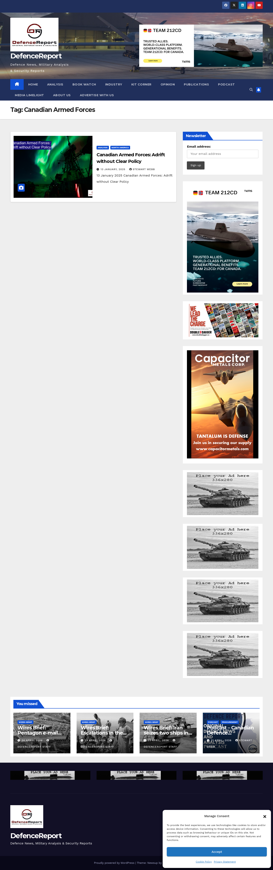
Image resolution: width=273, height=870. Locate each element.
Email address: (199, 146)
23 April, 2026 (96, 740)
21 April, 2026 (221, 740)
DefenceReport (36, 56)
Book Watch (84, 84)
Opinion (168, 84)
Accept (216, 852)
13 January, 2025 (113, 169)
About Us (62, 95)
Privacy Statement (225, 861)
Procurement (230, 722)
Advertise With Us (97, 95)
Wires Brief (25, 722)
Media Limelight (29, 95)
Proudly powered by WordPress (114, 862)
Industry (113, 84)
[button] (265, 816)
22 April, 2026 (159, 740)
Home (33, 84)
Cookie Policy (204, 861)
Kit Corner (141, 84)
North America (120, 147)
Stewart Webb (142, 169)
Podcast (226, 84)
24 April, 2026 (33, 740)
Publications (196, 84)
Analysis (55, 84)
